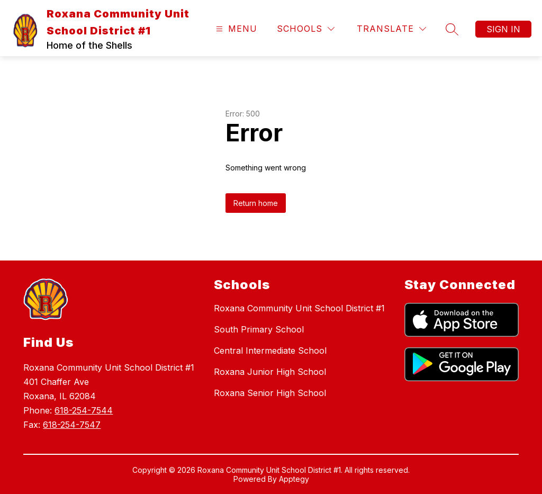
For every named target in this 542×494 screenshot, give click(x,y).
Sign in (503, 29)
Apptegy (294, 478)
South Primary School (259, 329)
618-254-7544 (84, 410)
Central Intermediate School (270, 350)
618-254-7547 (72, 424)
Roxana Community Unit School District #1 (299, 308)
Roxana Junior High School (270, 371)
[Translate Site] (391, 28)
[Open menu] (235, 28)
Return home (255, 203)
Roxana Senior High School (270, 393)
